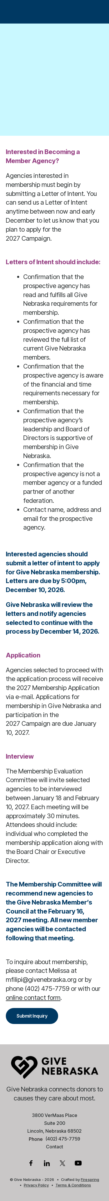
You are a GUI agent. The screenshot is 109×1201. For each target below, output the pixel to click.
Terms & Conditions (73, 1185)
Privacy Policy (36, 1185)
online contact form (33, 997)
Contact (54, 1147)
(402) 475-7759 (63, 1139)
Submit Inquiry (32, 1016)
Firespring (90, 1179)
